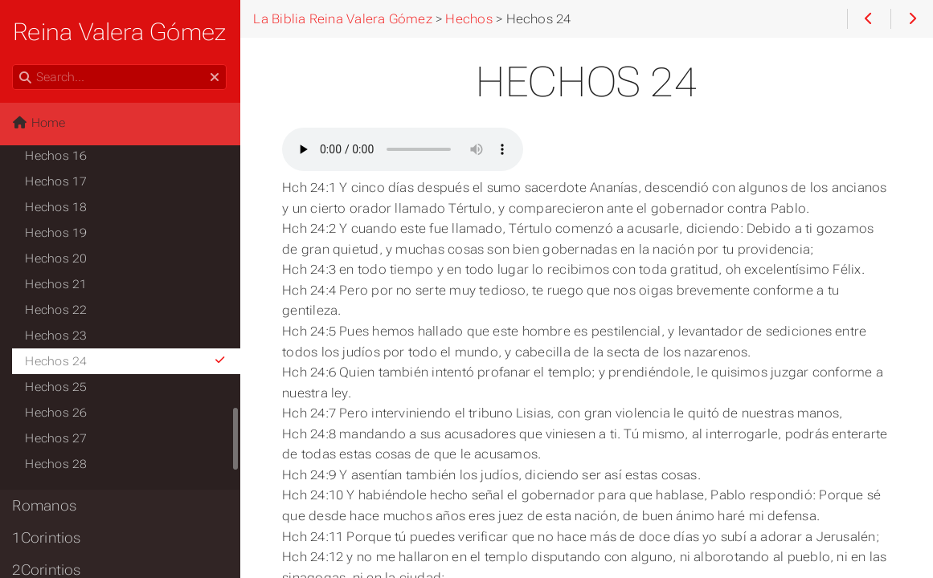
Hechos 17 (57, 181)
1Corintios (47, 538)
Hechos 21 (57, 284)
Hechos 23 (57, 335)
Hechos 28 (57, 464)
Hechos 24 (126, 361)
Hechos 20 (57, 258)
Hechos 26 (57, 412)
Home (39, 123)
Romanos (45, 506)
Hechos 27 (57, 438)
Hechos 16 (57, 156)
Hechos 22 (57, 310)
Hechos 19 (57, 233)
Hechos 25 (57, 387)
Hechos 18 (57, 207)
